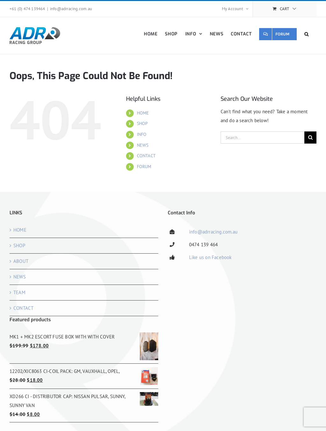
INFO (142, 134)
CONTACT (146, 156)
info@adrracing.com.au (71, 8)
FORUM (144, 166)
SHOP (142, 123)
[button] (306, 34)
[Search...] (262, 137)
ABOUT (20, 261)
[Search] (310, 137)
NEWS (143, 145)
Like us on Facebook (210, 257)
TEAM (19, 292)
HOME (143, 113)
